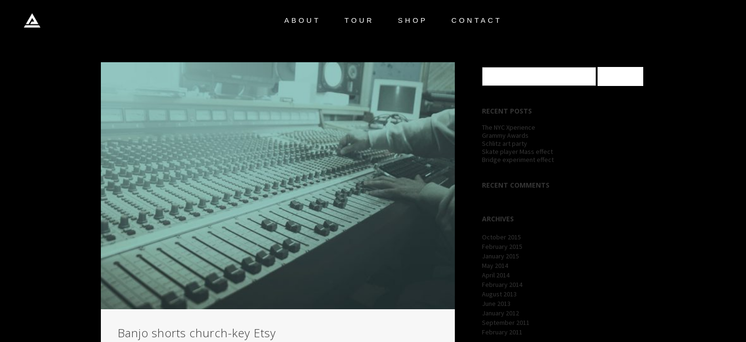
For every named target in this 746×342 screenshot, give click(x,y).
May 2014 (495, 265)
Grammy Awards (505, 135)
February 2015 (502, 246)
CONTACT (477, 20)
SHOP (413, 20)
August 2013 (499, 294)
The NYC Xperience (508, 127)
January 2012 (500, 313)
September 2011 (506, 322)
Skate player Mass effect (517, 151)
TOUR (359, 20)
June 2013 (496, 303)
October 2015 (501, 237)
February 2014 (502, 284)
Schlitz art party (504, 143)
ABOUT (302, 20)
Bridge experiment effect (518, 159)
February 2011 (502, 332)
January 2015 (500, 256)
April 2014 (496, 275)
